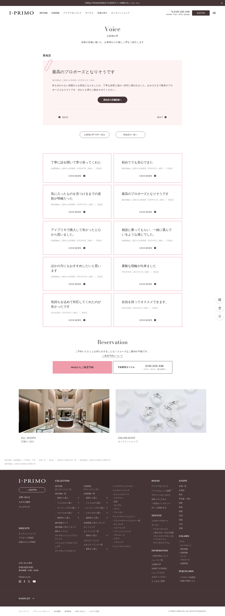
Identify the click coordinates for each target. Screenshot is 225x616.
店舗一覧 (42, 460)
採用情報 (67, 611)
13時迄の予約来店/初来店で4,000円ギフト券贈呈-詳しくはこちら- (112, 3)
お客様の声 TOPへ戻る (94, 134)
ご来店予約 (32, 490)
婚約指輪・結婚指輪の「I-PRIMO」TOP (20, 460)
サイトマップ (24, 611)
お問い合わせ (80, 611)
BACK (63, 117)
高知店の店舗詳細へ (112, 100)
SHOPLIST (26, 598)
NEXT (162, 117)
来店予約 (201, 13)
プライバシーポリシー (41, 611)
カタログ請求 (94, 611)
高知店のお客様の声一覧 (66, 460)
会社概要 (57, 611)
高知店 (51, 460)
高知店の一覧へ (130, 134)
